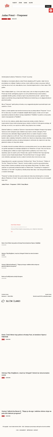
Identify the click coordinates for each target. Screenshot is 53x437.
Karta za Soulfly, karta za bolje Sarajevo (12, 276)
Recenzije (4, 19)
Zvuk (9, 19)
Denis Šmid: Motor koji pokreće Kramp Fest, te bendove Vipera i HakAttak (21, 243)
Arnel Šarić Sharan (16, 224)
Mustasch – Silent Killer (7, 296)
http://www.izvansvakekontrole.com (19, 227)
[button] (51, 10)
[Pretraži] (48, 6)
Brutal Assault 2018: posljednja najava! (42, 296)
